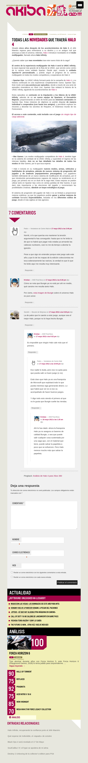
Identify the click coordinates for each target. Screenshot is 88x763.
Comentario (18, 503)
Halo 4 (46, 53)
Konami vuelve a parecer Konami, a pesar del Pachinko (34, 608)
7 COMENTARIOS (22, 213)
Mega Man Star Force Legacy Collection (33, 709)
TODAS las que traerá (44, 42)
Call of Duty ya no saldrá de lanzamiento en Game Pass (34, 616)
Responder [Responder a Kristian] (29, 302)
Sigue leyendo (17, 666)
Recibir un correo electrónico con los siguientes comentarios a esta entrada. (40, 572)
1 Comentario (20, 659)
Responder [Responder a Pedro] (29, 270)
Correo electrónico (21, 553)
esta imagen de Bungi (42, 293)
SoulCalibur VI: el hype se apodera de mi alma (28, 748)
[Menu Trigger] (80, 4)
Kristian (27, 280)
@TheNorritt (63, 34)
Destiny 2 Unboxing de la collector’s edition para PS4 (31, 754)
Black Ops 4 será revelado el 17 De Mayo (26, 742)
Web (14, 565)
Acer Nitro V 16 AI (23, 694)
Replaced (20, 679)
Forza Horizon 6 (19, 653)
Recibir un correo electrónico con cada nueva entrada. (32, 577)
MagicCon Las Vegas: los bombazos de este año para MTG (35, 604)
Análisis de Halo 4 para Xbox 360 (47, 476)
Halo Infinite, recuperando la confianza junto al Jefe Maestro (34, 730)
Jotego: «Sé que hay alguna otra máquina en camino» (33, 612)
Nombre (16, 540)
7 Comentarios (52, 34)
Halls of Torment (24, 671)
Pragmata (20, 687)
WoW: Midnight (22, 702)
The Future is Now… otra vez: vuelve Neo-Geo (29, 625)
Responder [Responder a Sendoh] (29, 325)
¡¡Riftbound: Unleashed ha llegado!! (27, 598)
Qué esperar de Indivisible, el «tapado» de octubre (30, 736)
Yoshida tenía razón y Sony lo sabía (26, 620)
